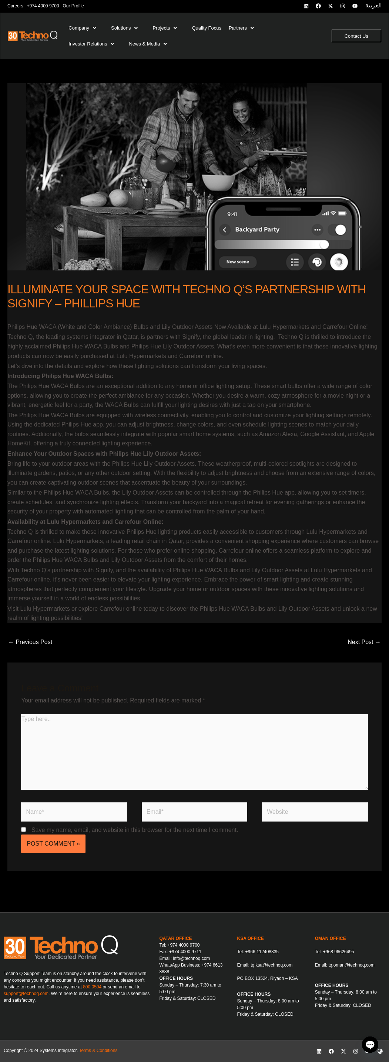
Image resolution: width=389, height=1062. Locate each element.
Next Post (364, 642)
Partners (241, 28)
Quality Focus (206, 28)
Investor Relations (91, 44)
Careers (15, 6)
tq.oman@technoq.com (351, 965)
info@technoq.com (191, 958)
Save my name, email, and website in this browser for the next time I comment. (134, 830)
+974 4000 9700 (43, 6)
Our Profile (73, 6)
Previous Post (30, 642)
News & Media (148, 44)
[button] (86, 28)
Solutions (124, 28)
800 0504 (92, 986)
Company (82, 28)
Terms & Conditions (98, 1050)
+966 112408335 (262, 951)
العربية (373, 5)
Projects (164, 28)
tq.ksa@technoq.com (271, 965)
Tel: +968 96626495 (334, 951)
